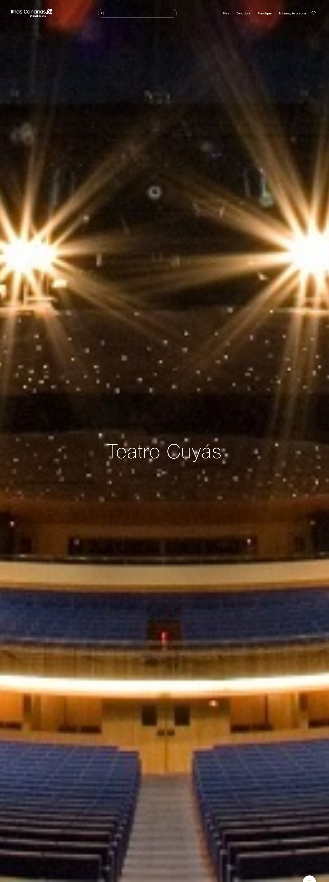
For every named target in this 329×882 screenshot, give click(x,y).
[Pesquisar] (137, 13)
